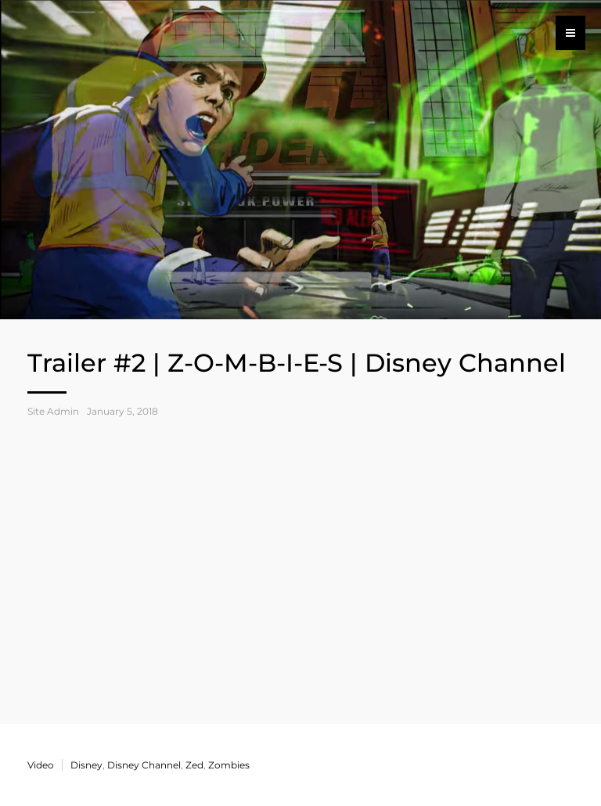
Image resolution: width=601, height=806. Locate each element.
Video (40, 765)
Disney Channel (144, 765)
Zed (194, 765)
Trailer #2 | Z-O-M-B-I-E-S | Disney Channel (296, 362)
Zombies (229, 765)
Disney (86, 765)
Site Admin (53, 411)
